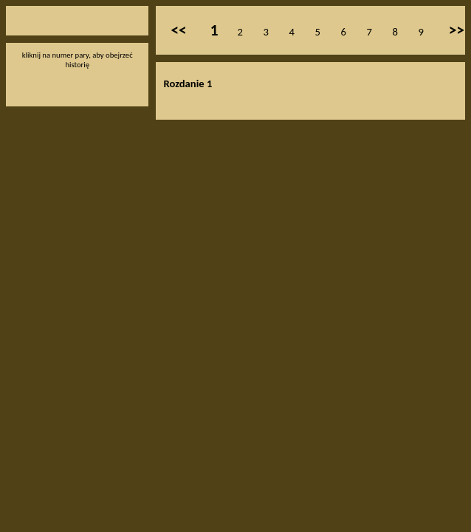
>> (456, 30)
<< (178, 30)
